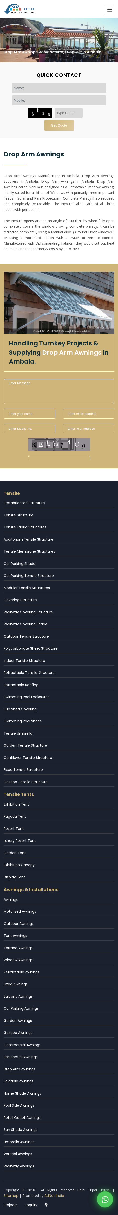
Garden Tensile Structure (25, 745)
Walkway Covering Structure (28, 612)
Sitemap (11, 1195)
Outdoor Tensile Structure (26, 636)
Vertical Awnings (18, 1153)
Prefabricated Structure (24, 502)
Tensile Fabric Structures (25, 527)
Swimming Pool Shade (23, 721)
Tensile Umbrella (18, 733)
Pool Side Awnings (19, 1105)
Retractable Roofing (21, 684)
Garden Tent (15, 852)
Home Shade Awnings (22, 1093)
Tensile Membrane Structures (29, 551)
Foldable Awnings (18, 1081)
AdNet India (54, 1195)
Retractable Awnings (21, 972)
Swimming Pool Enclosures (26, 696)
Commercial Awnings (22, 1044)
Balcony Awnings (18, 996)
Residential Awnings (21, 1056)
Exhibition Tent (16, 804)
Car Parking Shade (19, 563)
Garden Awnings (18, 1020)
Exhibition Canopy (19, 864)
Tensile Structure (18, 515)
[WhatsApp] (105, 1200)
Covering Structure (20, 599)
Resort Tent (14, 828)
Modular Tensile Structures (27, 587)
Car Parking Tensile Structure (29, 575)
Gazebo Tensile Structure (26, 781)
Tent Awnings (15, 935)
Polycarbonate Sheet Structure (31, 648)
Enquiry (31, 1204)
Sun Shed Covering (20, 709)
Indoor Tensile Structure (24, 660)
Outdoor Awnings (19, 923)
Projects (11, 1204)
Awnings (11, 899)
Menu (109, 9)
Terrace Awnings (18, 947)
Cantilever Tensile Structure (28, 757)
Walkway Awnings (19, 1166)
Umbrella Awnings (19, 1141)
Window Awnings (18, 959)
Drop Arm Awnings (19, 1069)
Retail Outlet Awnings (22, 1117)
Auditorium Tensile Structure (28, 539)
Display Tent (14, 877)
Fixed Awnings (16, 984)
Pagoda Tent (15, 816)
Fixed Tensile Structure (23, 769)
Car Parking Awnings (21, 1008)
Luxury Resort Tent (20, 840)
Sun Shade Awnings (20, 1129)
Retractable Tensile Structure (29, 672)
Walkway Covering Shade (25, 624)
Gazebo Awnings (18, 1032)
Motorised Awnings (20, 911)
